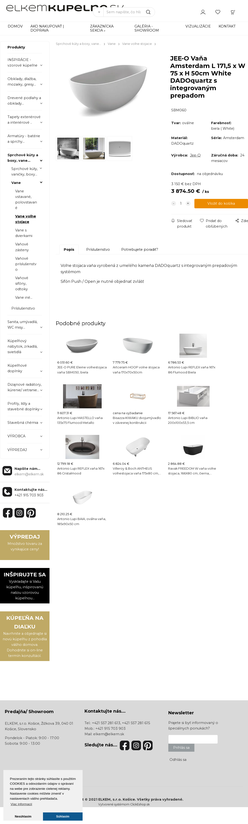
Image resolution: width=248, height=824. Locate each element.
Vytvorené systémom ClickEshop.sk (124, 804)
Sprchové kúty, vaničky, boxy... (24, 171)
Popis (69, 249)
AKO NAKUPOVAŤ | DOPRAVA (47, 28)
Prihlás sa (181, 747)
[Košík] (233, 12)
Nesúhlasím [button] (23, 816)
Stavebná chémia (22, 422)
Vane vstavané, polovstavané (26, 199)
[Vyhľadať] (98, 12)
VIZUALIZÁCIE (198, 26)
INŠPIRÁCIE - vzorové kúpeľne (22, 63)
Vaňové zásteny (22, 247)
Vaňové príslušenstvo (25, 264)
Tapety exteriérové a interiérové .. (24, 120)
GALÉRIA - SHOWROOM (147, 28)
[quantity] (181, 203)
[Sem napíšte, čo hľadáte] (129, 12)
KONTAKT (227, 26)
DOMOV (15, 26)
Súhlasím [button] (63, 816)
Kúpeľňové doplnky (17, 368)
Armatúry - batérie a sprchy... (23, 139)
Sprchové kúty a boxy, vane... (22, 158)
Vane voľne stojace (25, 219)
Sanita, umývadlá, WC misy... (22, 325)
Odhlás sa (178, 759)
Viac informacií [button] (21, 804)
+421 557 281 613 (106, 723)
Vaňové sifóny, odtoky (21, 283)
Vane (16, 183)
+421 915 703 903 (28, 495)
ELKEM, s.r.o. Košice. (117, 799)
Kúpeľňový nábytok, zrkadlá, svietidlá (22, 346)
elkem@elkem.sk (108, 734)
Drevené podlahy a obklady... (24, 101)
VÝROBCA (16, 436)
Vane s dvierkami (23, 233)
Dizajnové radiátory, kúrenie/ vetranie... (24, 387)
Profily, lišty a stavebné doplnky (23, 406)
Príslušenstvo (23, 308)
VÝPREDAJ (17, 450)
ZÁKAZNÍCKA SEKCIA (101, 28)
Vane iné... (23, 297)
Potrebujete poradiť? (139, 249)
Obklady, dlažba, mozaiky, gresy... (21, 82)
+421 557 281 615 (136, 723)
